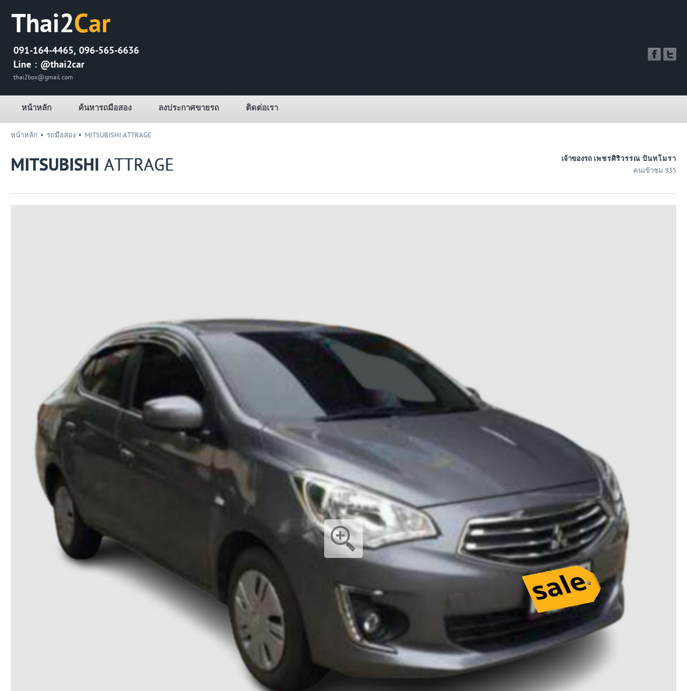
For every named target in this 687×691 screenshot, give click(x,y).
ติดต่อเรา (262, 108)
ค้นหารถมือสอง (104, 108)
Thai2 (61, 24)
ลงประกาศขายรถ (188, 108)
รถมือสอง (61, 135)
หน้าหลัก (36, 108)
